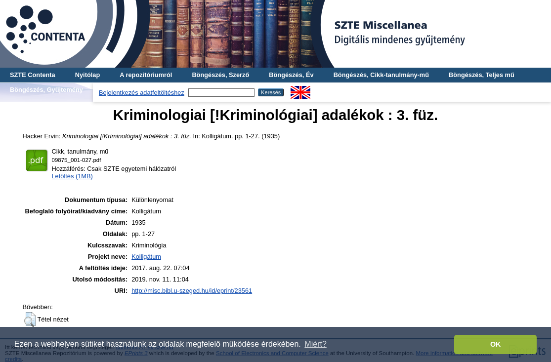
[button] (30, 319)
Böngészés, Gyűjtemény (46, 89)
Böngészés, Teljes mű (481, 75)
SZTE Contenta (32, 75)
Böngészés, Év (291, 75)
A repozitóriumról (146, 75)
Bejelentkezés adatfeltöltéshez (141, 92)
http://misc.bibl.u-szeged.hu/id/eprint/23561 (191, 290)
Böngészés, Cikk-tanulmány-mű (381, 75)
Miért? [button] (315, 344)
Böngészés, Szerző (220, 75)
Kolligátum (146, 256)
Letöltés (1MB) (72, 176)
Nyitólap (87, 75)
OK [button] (495, 344)
